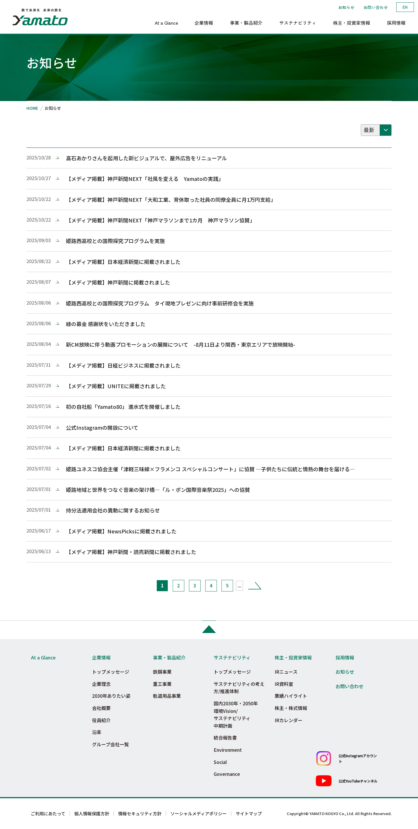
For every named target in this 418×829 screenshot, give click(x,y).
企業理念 (101, 683)
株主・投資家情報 (293, 657)
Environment (228, 749)
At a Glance (43, 657)
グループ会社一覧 (110, 744)
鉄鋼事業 (162, 671)
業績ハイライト (291, 695)
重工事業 (162, 683)
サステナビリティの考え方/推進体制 (239, 687)
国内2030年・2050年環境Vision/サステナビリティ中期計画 (236, 714)
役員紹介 (101, 720)
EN (405, 7)
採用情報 (345, 657)
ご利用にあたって (48, 813)
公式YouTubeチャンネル (357, 780)
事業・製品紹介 (169, 657)
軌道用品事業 (167, 695)
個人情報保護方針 (91, 813)
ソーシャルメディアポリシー (198, 813)
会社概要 (101, 707)
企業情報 (101, 657)
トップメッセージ (110, 671)
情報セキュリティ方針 (139, 813)
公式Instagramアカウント (357, 758)
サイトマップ (249, 813)
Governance (227, 773)
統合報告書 (225, 737)
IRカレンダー (288, 720)
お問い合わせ (375, 7)
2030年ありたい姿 (111, 695)
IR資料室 (284, 683)
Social (220, 761)
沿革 (96, 732)
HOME (32, 108)
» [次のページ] (255, 585)
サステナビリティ (232, 657)
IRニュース (286, 671)
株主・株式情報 (291, 707)
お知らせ (346, 7)
